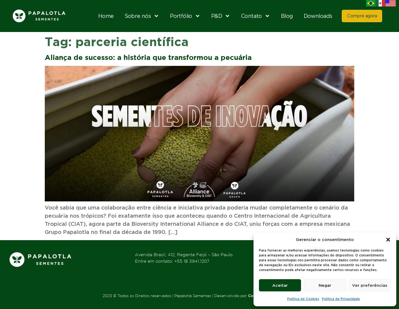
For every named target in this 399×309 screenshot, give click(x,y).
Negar (325, 285)
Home (106, 16)
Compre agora (362, 15)
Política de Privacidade (341, 299)
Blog (287, 16)
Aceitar (280, 285)
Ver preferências (369, 285)
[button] (388, 239)
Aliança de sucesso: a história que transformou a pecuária (148, 57)
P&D (220, 16)
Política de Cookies (303, 299)
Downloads (318, 16)
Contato (255, 16)
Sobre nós (142, 16)
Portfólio (185, 16)
